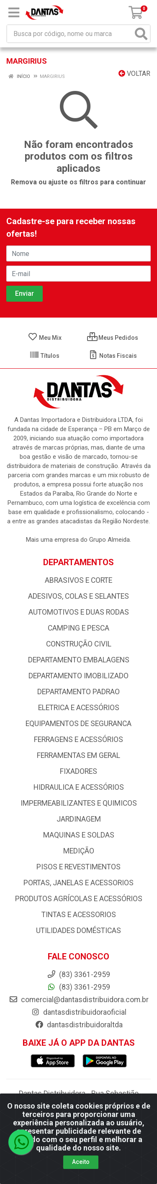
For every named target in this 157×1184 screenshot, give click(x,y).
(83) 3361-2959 (78, 987)
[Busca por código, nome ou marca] (70, 33)
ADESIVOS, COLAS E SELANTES (78, 596)
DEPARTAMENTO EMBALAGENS (78, 660)
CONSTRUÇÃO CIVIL (78, 644)
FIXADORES (78, 771)
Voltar (134, 74)
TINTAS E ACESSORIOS (78, 914)
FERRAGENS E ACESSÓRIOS (78, 739)
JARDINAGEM (79, 819)
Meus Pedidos (112, 337)
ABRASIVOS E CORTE (78, 580)
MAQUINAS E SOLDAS (78, 835)
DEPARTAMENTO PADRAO (78, 692)
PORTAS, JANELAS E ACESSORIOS (78, 883)
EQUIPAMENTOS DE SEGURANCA (78, 723)
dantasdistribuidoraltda (79, 1025)
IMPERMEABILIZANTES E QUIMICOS (79, 803)
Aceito (81, 1161)
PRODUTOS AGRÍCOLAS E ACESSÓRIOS (78, 898)
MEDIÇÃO (78, 851)
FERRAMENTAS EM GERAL (78, 755)
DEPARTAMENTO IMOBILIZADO (78, 676)
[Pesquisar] (141, 33)
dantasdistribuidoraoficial (78, 1012)
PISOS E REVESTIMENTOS (78, 867)
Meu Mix (45, 337)
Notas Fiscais (112, 355)
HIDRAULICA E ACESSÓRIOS (78, 787)
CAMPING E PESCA (78, 628)
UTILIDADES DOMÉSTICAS (78, 930)
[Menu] (13, 12)
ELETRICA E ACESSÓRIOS (78, 707)
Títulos (44, 355)
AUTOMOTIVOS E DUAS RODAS (78, 612)
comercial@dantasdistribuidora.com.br (79, 999)
